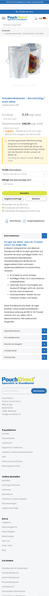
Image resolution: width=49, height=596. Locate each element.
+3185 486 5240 (9, 411)
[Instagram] (6, 420)
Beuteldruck (7, 494)
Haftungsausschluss (11, 466)
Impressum (7, 443)
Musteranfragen (9, 503)
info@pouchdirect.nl (11, 414)
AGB (4, 456)
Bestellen (24, 193)
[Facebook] (2, 420)
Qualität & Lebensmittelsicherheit (17, 452)
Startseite (6, 30)
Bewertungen (8, 536)
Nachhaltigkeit (8, 531)
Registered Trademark (12, 447)
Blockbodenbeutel (10, 582)
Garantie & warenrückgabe (14, 499)
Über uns (6, 541)
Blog (4, 550)
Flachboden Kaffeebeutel (13, 591)
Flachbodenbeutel (10, 573)
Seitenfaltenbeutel (10, 577)
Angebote (6, 522)
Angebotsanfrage (13, 198)
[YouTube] (17, 420)
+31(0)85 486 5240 (25, 12)
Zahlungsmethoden (11, 485)
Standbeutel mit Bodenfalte (14, 568)
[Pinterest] (13, 420)
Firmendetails (8, 438)
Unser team (7, 545)
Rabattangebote (9, 527)
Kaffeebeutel (8, 586)
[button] (7, 60)
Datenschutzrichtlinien (12, 461)
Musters (36, 198)
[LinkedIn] (9, 420)
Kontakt (5, 433)
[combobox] (24, 25)
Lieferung (6, 489)
